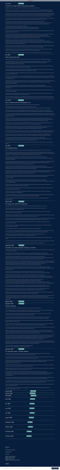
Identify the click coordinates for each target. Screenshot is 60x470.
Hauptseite (21, 3)
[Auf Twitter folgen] (8, 464)
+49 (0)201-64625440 (11, 456)
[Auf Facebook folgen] (6, 464)
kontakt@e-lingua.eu (11, 458)
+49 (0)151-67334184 (11, 457)
